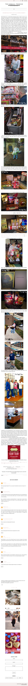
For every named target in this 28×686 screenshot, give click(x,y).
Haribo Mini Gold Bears (5, 189)
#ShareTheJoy (13, 466)
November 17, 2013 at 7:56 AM (6, 537)
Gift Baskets (15, 32)
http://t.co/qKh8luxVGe (17, 467)
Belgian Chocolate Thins (19, 235)
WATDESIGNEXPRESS (24, 684)
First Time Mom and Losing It (8, 518)
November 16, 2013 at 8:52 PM (6, 492)
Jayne (4, 536)
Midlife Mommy (5, 506)
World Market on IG (8, 463)
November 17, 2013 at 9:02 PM (6, 562)
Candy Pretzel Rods (4, 191)
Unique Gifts (15, 83)
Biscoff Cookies (11, 235)
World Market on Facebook (6, 462)
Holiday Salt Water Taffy (8, 192)
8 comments (25, 475)
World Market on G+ (15, 463)
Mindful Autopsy (6, 527)
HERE (15, 444)
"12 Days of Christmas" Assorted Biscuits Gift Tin (17, 189)
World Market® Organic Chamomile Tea (8, 233)
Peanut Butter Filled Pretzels (14, 191)
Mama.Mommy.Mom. (6, 491)
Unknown (4, 482)
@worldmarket (22, 466)
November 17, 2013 (20, 468)
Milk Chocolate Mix (13, 234)
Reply (2, 503)
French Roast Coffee (20, 234)
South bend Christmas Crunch (19, 214)
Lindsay (4, 551)
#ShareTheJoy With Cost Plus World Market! (14, 12)
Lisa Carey (4, 561)
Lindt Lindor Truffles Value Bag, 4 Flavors (8, 211)
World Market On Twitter (15, 462)
